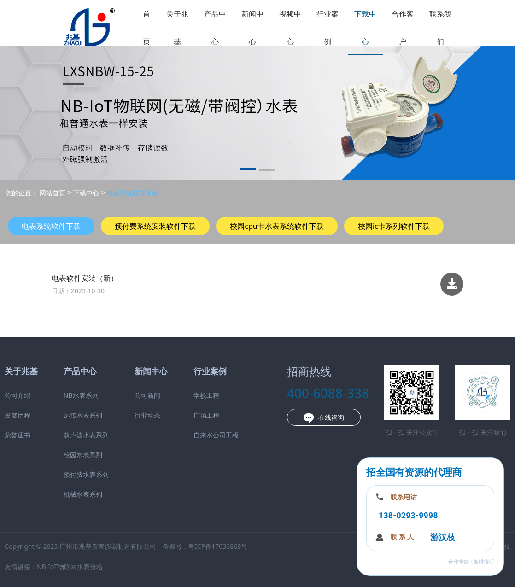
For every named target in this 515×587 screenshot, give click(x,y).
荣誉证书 (17, 434)
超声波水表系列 (86, 434)
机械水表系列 (83, 494)
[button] (248, 171)
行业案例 (327, 27)
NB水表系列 (81, 395)
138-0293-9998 (408, 515)
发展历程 (17, 415)
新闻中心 (252, 27)
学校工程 (206, 395)
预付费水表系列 (86, 474)
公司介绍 (17, 395)
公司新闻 (147, 395)
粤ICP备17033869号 (217, 546)
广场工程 (206, 415)
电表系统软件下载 (131, 192)
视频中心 (290, 27)
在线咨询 (324, 418)
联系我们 (440, 27)
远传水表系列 (83, 415)
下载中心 (365, 27)
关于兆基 (177, 27)
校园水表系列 (83, 454)
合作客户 (403, 27)
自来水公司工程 (216, 434)
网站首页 (52, 192)
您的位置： (22, 192)
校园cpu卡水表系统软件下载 (276, 226)
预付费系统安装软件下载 (155, 226)
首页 (146, 27)
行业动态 (147, 415)
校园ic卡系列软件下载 (394, 226)
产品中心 (215, 27)
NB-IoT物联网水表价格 (70, 566)
